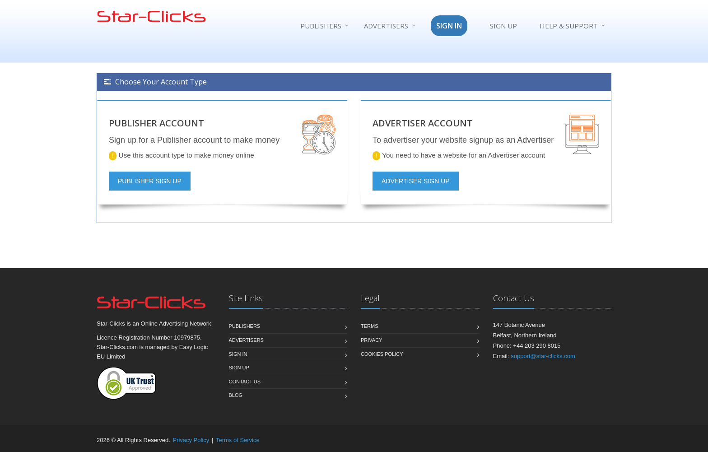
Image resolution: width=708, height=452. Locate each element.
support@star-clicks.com (543, 356)
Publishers (320, 25)
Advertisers (386, 25)
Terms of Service (238, 440)
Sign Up (239, 367)
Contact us (245, 381)
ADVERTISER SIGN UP (416, 181)
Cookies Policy (382, 354)
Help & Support (569, 25)
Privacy (371, 340)
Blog (236, 395)
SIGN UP (503, 25)
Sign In (238, 354)
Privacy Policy (190, 440)
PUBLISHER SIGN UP (150, 181)
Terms (369, 326)
